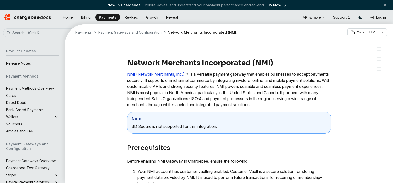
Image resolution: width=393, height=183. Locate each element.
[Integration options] (379, 47)
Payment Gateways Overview (31, 161)
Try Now (276, 5)
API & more (314, 17)
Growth (152, 17)
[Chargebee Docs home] (27, 17)
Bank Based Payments (25, 110)
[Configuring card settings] (379, 67)
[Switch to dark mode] (360, 17)
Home (68, 17)
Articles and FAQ (20, 131)
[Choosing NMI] (379, 50)
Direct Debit (16, 102)
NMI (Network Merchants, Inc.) (157, 74)
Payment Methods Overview (30, 88)
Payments (107, 17)
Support (342, 17)
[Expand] (56, 117)
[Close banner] (385, 5)
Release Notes (18, 63)
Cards (11, 95)
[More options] (382, 32)
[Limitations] (379, 57)
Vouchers (14, 124)
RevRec (131, 17)
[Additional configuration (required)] (379, 70)
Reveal (172, 17)
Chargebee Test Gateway (28, 168)
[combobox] (40, 33)
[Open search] (292, 16)
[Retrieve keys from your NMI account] (379, 60)
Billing (86, 17)
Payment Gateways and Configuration (130, 32)
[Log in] (378, 17)
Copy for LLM (363, 32)
